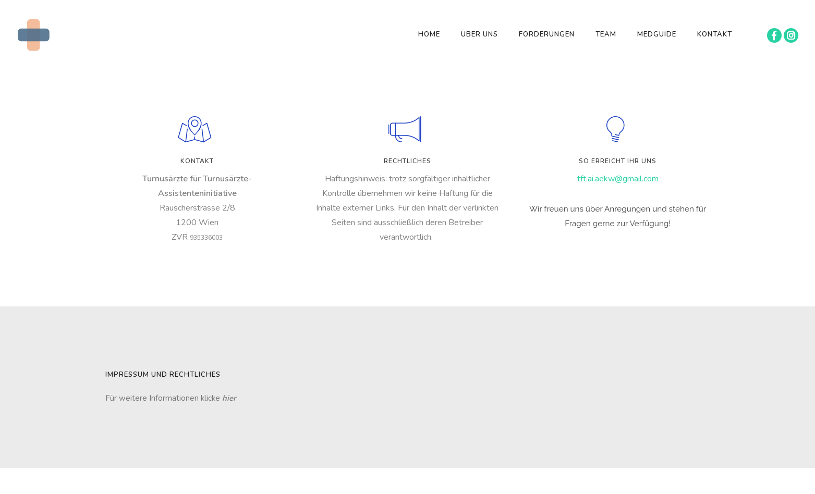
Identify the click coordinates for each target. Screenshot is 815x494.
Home (429, 34)
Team (605, 34)
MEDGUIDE (656, 34)
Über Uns (479, 34)
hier (229, 398)
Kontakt (714, 34)
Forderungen (547, 34)
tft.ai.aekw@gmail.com (618, 178)
